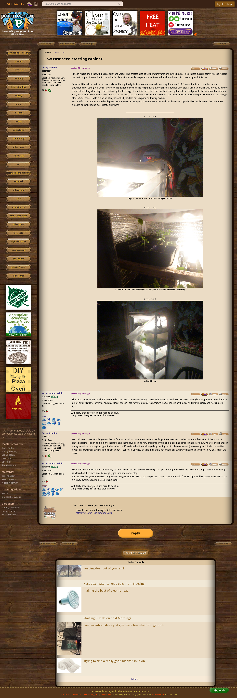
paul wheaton (158, 695)
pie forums (18, 259)
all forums (18, 276)
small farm (60, 52)
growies (18, 61)
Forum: (48, 52)
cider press (18, 224)
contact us (65, 695)
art (18, 164)
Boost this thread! (135, 553)
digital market (18, 241)
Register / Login (225, 4)
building (18, 78)
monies (18, 104)
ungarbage (18, 130)
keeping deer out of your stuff (104, 568)
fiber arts (19, 156)
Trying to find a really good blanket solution (114, 661)
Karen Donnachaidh (52, 393)
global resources (18, 216)
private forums (18, 267)
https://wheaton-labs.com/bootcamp (94, 513)
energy (18, 96)
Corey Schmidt (49, 67)
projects (18, 233)
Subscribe (18, 4)
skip (19, 199)
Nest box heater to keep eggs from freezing (114, 583)
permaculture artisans (18, 173)
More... (135, 679)
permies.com (18, 250)
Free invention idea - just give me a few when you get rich (123, 625)
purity (18, 121)
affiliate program (91, 695)
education (18, 190)
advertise (76, 695)
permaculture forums (18, 53)
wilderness (18, 147)
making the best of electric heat (105, 590)
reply (135, 533)
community (18, 138)
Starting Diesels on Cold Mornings (107, 618)
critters (18, 70)
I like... (44, 416)
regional (18, 181)
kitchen (19, 113)
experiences (18, 207)
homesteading (18, 87)
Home (7, 4)
